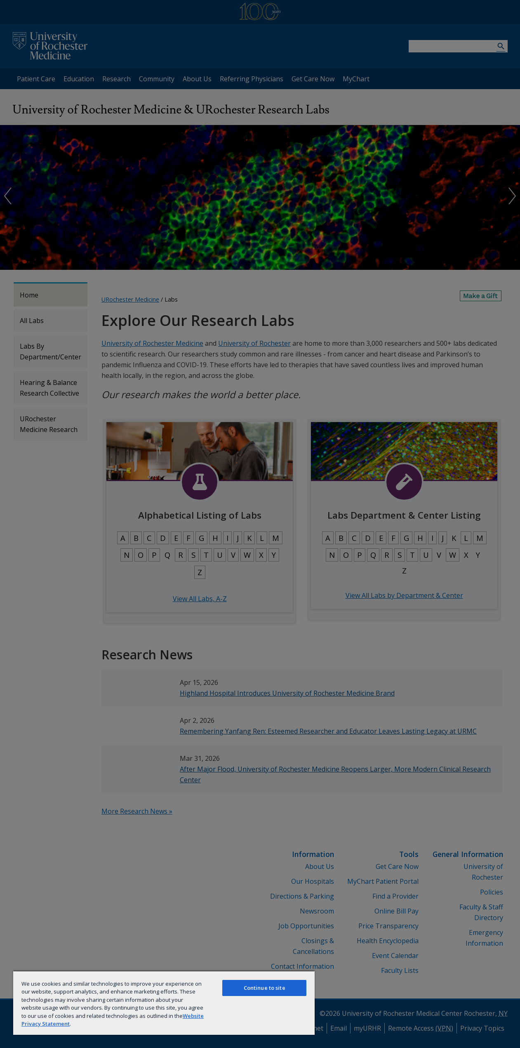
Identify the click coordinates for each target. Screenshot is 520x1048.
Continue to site (264, 987)
